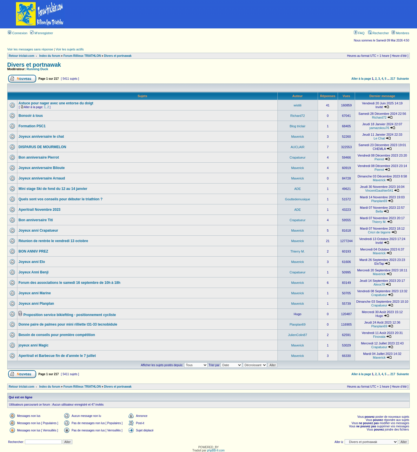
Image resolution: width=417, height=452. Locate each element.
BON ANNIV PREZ (33, 251)
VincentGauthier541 (379, 190)
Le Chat (379, 138)
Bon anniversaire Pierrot (39, 157)
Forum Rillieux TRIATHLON (82, 55)
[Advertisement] (248, 14)
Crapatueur (298, 157)
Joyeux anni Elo (32, 262)
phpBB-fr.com (216, 450)
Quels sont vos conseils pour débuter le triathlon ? (61, 199)
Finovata (379, 336)
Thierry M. (379, 222)
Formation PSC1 (32, 126)
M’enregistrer (41, 33)
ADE (297, 188)
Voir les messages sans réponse (30, 49)
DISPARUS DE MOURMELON (42, 147)
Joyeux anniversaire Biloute (42, 168)
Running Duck (37, 69)
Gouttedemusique (297, 199)
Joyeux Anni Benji (34, 272)
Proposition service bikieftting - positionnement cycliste (69, 315)
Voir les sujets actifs (70, 49)
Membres (400, 33)
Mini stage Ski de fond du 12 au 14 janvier (53, 189)
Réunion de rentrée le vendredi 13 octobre (53, 241)
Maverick (297, 136)
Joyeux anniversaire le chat (41, 137)
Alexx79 (379, 284)
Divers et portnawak (117, 55)
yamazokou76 (379, 128)
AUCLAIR (298, 147)
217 (392, 78)
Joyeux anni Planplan (36, 304)
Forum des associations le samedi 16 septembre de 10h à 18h (69, 283)
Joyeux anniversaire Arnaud (42, 178)
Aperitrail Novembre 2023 (40, 210)
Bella (379, 211)
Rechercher (378, 33)
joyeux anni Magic (33, 345)
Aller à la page (361, 78)
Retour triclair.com (21, 55)
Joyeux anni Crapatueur (38, 230)
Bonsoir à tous (31, 116)
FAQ (359, 33)
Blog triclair (297, 126)
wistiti (297, 105)
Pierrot (379, 159)
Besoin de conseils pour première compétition (57, 335)
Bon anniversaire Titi (36, 220)
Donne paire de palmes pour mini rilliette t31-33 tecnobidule (68, 324)
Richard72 (297, 115)
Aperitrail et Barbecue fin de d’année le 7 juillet (57, 356)
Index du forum (49, 55)
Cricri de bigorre (379, 232)
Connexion (18, 33)
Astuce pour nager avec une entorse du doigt (56, 103)
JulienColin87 (297, 335)
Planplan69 (379, 201)
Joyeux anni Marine (35, 293)
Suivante (403, 78)
